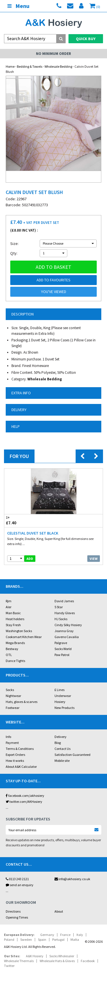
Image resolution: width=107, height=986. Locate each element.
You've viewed (53, 291)
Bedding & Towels (29, 66)
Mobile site (62, 760)
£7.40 (29, 520)
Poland (9, 939)
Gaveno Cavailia (66, 637)
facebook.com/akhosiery (25, 795)
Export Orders (15, 754)
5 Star (58, 607)
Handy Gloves (64, 613)
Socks (10, 690)
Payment (12, 742)
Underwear (62, 696)
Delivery (60, 737)
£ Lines (59, 690)
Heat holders (15, 619)
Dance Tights (15, 661)
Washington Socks (19, 631)
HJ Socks (60, 619)
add (30, 558)
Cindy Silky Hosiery (68, 625)
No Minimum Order (53, 53)
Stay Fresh (13, 625)
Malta (74, 939)
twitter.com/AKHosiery (24, 801)
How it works (15, 760)
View (94, 558)
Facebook (88, 961)
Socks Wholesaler (61, 956)
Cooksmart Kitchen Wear (24, 637)
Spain (42, 939)
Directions (13, 911)
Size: (14, 243)
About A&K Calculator (21, 766)
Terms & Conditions (20, 748)
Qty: (13, 253)
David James (64, 601)
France (65, 935)
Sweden (26, 939)
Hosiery (59, 702)
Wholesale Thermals (19, 961)
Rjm (8, 601)
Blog (57, 742)
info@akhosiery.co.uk (72, 879)
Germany (47, 935)
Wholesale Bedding (58, 66)
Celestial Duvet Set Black (32, 533)
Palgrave (60, 643)
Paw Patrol (61, 655)
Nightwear (13, 696)
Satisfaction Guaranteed (72, 754)
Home (10, 66)
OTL (9, 655)
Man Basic (13, 613)
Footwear (12, 708)
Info (8, 737)
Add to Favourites (53, 279)
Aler (8, 607)
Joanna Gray (64, 631)
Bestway (12, 649)
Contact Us (62, 748)
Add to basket (53, 267)
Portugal (58, 939)
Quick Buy (86, 38)
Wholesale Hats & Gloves (57, 961)
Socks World (63, 649)
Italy (79, 935)
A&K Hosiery (34, 956)
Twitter (9, 966)
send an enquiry (19, 885)
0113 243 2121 (17, 879)
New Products (64, 708)
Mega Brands (15, 643)
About (58, 911)
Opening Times (17, 917)
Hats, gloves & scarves (21, 702)
